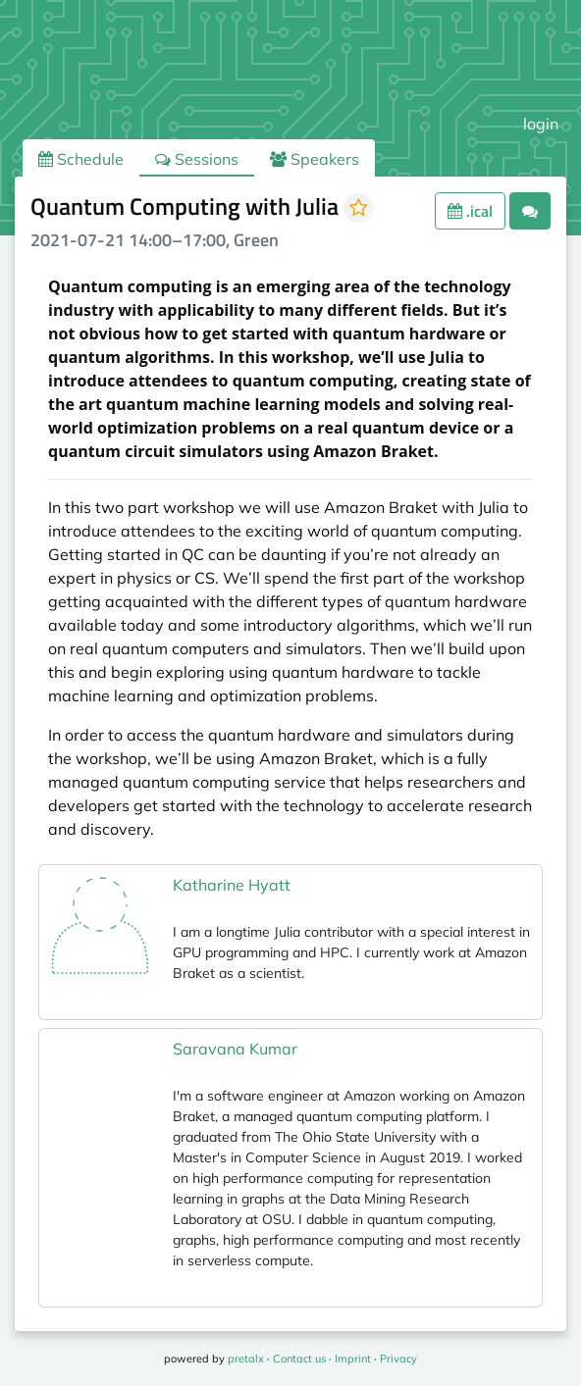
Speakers (314, 159)
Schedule (81, 159)
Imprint (353, 1358)
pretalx (246, 1358)
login (540, 123)
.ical (470, 211)
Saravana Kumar (235, 1048)
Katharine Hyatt (231, 885)
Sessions (196, 159)
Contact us (299, 1358)
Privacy (398, 1358)
